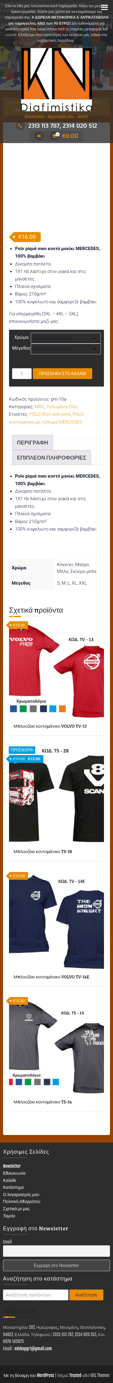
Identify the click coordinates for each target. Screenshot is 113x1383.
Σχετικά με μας (16, 1172)
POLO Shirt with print (50, 378)
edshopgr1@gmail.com (33, 1312)
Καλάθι (9, 1144)
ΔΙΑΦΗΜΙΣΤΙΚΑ (54, 1351)
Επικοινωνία (14, 1137)
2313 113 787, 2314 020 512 (56, 125)
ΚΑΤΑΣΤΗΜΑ (20, 1351)
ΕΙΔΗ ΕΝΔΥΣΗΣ (89, 1351)
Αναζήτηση (86, 1259)
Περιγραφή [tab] (32, 406)
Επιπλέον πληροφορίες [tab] (51, 421)
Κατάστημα (13, 1151)
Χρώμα (21, 301)
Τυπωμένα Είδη (61, 371)
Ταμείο (9, 1179)
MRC (39, 371)
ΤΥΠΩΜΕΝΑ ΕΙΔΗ (26, 1360)
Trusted (75, 1339)
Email (7, 1205)
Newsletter (12, 1130)
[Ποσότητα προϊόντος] (22, 337)
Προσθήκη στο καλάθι (62, 337)
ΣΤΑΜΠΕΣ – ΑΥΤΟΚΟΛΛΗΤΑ (76, 1360)
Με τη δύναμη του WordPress (29, 1339)
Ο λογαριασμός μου (21, 1158)
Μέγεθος (21, 312)
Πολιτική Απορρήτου (21, 1165)
